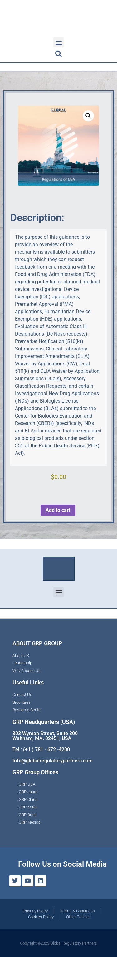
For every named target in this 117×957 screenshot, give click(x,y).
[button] (58, 42)
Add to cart (58, 510)
